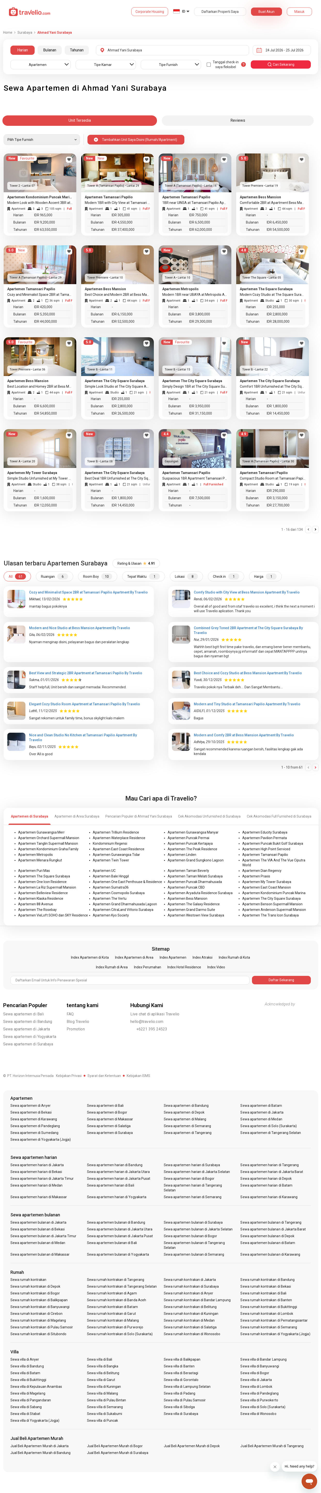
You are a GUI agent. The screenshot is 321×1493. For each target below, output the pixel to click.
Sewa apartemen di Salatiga (109, 1126)
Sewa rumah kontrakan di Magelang (38, 1320)
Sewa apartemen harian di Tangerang (269, 1165)
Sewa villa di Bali (99, 1359)
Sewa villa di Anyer (24, 1359)
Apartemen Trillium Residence (116, 832)
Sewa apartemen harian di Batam (266, 1185)
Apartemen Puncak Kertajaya (190, 843)
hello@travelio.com (147, 1021)
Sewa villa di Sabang (26, 1407)
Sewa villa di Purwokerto (259, 1400)
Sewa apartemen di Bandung (27, 1021)
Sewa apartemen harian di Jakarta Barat (271, 1172)
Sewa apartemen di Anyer (30, 1106)
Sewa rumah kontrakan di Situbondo (38, 1334)
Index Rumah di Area (112, 967)
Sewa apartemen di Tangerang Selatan (270, 1133)
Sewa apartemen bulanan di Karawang (270, 1254)
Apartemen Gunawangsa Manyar (193, 832)
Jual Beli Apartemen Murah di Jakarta (39, 1446)
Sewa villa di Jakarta (256, 1380)
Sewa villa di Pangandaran (30, 1400)
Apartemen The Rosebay (37, 910)
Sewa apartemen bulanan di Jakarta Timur (43, 1236)
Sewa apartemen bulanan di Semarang (194, 1254)
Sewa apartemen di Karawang (33, 1119)
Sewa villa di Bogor (254, 1373)
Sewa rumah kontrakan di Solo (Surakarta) (120, 1334)
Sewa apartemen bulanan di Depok (267, 1236)
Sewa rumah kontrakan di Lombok (266, 1314)
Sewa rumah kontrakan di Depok (35, 1286)
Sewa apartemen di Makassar (110, 1119)
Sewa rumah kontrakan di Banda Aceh (116, 1300)
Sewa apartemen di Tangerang (187, 1133)
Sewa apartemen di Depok (184, 1112)
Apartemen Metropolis (35, 855)
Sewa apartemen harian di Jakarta (37, 1165)
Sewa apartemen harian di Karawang (269, 1197)
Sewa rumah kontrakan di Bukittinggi (268, 1307)
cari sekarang (280, 64)
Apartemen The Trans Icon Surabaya (270, 915)
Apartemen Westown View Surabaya (196, 915)
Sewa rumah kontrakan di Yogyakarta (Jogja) (275, 1334)
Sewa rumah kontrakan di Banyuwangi (40, 1307)
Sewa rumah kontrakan (28, 1280)
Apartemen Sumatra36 (111, 887)
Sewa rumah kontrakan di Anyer (188, 1293)
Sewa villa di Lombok (256, 1387)
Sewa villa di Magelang (27, 1393)
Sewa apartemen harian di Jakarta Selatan (197, 1172)
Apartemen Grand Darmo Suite (191, 910)
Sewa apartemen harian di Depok (266, 1178)
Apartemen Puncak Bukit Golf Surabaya (272, 843)
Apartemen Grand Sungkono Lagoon (196, 860)
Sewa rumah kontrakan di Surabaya (191, 1286)
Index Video (216, 967)
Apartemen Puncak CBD (186, 887)
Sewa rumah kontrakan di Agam (112, 1293)
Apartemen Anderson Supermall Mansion (274, 910)
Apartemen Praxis (256, 876)
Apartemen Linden (182, 855)
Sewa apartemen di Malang (185, 1119)
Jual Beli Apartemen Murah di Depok (192, 1446)
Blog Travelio (78, 1021)
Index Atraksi (202, 957)
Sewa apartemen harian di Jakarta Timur (42, 1178)
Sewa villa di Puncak (102, 1420)
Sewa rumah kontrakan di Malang (113, 1320)
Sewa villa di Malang (102, 1393)
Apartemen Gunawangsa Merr (41, 832)
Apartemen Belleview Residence (43, 893)
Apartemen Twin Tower (111, 860)
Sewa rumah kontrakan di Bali (263, 1293)
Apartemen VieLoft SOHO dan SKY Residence (53, 915)
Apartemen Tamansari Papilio (265, 855)
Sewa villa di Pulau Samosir (185, 1400)
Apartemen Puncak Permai (188, 838)
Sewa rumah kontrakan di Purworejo (115, 1327)
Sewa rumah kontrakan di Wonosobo (192, 1334)
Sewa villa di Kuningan (104, 1387)
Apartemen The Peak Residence (192, 849)
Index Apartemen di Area (134, 957)
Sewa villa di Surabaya (181, 1414)
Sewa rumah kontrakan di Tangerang (115, 1280)
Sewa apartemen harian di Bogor (189, 1178)
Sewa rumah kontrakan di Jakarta (190, 1280)
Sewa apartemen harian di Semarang (193, 1197)
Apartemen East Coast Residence (118, 849)
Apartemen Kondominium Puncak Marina (273, 893)
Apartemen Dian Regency (262, 871)
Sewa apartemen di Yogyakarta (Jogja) (40, 1139)
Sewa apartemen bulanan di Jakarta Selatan (198, 1229)
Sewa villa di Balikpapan (182, 1359)
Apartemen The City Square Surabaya (271, 898)
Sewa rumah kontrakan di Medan (189, 1320)
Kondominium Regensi (110, 843)
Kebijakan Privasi (69, 1076)
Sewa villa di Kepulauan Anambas (36, 1387)
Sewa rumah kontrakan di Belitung (190, 1307)
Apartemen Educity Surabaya (264, 832)
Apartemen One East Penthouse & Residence (127, 882)
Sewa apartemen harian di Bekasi (36, 1172)
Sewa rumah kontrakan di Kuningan (191, 1314)
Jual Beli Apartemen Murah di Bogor (115, 1446)
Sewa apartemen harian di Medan (36, 1185)
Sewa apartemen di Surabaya (28, 1044)
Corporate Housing (149, 12)
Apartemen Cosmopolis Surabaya (119, 893)
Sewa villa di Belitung (103, 1373)
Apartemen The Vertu (109, 898)
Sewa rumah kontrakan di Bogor (35, 1293)
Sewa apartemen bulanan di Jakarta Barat (273, 1229)
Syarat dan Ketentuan (104, 1076)
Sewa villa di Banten (179, 1366)
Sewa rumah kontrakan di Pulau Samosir (41, 1327)
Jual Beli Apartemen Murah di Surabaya (117, 1453)
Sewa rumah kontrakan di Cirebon (36, 1314)
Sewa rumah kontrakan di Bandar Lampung (197, 1300)
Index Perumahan (147, 967)
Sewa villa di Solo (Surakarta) (262, 1407)
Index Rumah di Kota (234, 957)
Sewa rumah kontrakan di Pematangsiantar (274, 1320)
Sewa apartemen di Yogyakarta (29, 1036)
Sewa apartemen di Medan (261, 1119)
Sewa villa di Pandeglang (259, 1393)
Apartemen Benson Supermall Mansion (272, 904)
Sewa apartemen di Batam (261, 1106)
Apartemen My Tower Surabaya (266, 882)
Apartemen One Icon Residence (42, 882)
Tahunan (77, 50)
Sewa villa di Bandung (27, 1366)
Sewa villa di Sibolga (179, 1407)
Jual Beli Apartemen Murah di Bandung (40, 1453)
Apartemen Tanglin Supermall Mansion (48, 843)
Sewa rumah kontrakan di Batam (112, 1307)
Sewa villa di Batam (25, 1373)
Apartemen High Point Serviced (266, 849)
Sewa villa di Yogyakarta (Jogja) (35, 1420)
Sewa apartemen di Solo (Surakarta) (268, 1126)
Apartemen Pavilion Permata (264, 838)
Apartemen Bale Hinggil (111, 876)
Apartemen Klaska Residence (40, 898)
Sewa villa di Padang (179, 1393)
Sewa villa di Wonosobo (258, 1414)
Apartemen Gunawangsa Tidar (116, 855)
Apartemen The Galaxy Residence (194, 904)
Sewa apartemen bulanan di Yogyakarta (118, 1254)
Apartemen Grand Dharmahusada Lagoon (125, 904)
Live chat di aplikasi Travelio (155, 1014)
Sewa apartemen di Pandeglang (35, 1126)
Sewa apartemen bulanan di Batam (267, 1243)
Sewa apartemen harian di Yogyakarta (116, 1197)
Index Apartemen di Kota (90, 957)
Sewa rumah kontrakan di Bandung (267, 1280)
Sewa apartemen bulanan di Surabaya (193, 1222)
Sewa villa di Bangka (102, 1366)
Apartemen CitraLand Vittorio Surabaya (123, 910)
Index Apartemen (173, 957)
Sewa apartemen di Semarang (187, 1126)
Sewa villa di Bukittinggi (28, 1380)
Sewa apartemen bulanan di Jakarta (38, 1222)
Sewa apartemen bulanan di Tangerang (270, 1222)
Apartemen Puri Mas (34, 871)
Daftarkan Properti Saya (220, 12)
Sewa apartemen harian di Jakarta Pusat (118, 1178)
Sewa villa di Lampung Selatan (187, 1387)
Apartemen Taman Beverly (188, 871)
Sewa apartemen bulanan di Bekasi (37, 1229)
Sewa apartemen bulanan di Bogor (190, 1236)
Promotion (76, 1029)
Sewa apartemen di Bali (23, 1014)
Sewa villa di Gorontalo (181, 1380)
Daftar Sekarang (281, 980)
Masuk (299, 12)
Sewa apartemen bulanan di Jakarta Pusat (120, 1236)
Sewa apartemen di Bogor (107, 1112)
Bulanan (49, 50)
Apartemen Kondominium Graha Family (48, 849)
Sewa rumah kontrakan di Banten (266, 1300)
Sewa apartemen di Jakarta (26, 1029)
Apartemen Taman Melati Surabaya (195, 876)
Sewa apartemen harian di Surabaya (192, 1165)
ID (183, 11)
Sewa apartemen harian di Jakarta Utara (118, 1172)
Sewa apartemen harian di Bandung (114, 1165)
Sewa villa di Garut (101, 1380)
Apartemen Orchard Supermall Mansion (48, 838)
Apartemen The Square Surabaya (44, 876)
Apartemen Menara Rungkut (40, 860)
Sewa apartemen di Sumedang (34, 1133)
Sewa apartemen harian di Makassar (38, 1197)
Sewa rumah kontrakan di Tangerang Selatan (122, 1286)
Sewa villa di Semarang (105, 1407)
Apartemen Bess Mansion (187, 898)
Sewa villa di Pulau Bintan (106, 1400)
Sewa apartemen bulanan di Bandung (116, 1222)
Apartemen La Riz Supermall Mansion (47, 887)
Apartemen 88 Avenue (35, 904)
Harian (22, 50)
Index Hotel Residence (184, 967)
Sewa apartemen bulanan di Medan (37, 1243)
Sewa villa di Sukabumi (104, 1414)
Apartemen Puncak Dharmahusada (195, 882)
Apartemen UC (104, 871)
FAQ (70, 1014)
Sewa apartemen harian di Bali (110, 1185)
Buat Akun (266, 12)
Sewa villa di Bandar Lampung (263, 1359)
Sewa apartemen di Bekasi (31, 1112)
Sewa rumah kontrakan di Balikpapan (39, 1300)
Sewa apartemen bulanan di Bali (112, 1243)
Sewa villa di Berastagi (181, 1373)
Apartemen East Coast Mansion (266, 887)
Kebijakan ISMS (138, 1076)
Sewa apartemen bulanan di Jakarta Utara (119, 1229)
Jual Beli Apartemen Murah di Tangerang (272, 1446)
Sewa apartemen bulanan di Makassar (40, 1254)
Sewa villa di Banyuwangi (259, 1366)
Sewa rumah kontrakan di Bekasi (265, 1286)
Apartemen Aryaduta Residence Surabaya (200, 893)
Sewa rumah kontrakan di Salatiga (190, 1327)
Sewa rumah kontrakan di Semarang (268, 1327)
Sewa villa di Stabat (25, 1414)
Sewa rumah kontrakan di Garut (111, 1314)
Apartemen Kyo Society (111, 915)
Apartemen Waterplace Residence (119, 838)
